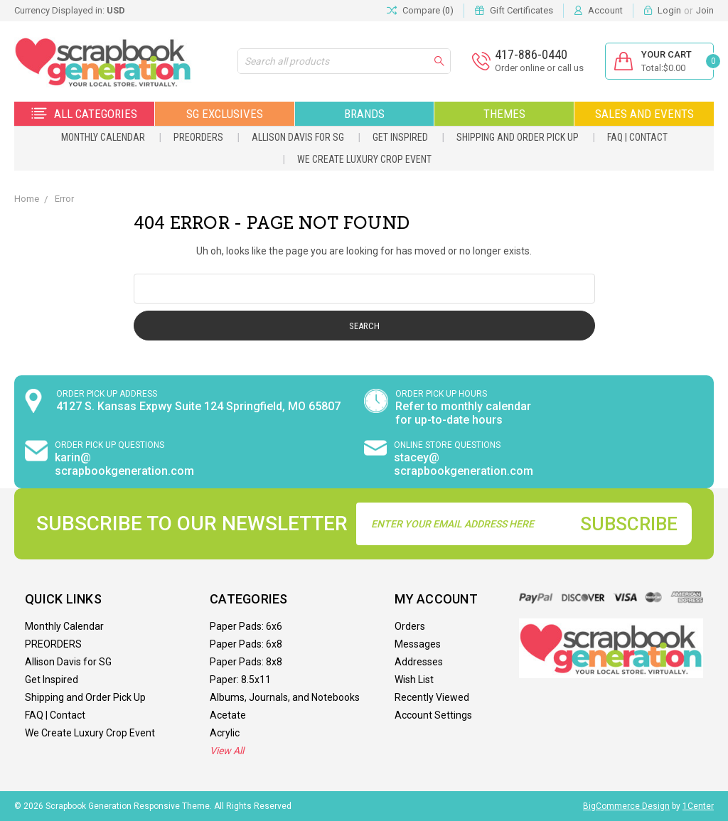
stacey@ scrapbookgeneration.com (463, 464)
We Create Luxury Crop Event (364, 159)
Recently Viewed (432, 697)
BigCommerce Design (626, 806)
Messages (418, 644)
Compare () (420, 11)
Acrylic (225, 733)
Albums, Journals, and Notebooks (285, 697)
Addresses (419, 661)
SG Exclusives (224, 114)
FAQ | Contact (637, 137)
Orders (410, 626)
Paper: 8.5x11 (240, 679)
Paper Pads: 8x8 (246, 661)
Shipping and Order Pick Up (517, 137)
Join (705, 10)
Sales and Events (644, 114)
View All (227, 750)
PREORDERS (198, 137)
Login (669, 10)
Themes (504, 114)
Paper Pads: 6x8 (246, 644)
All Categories (84, 114)
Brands (364, 114)
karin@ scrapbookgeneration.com (124, 464)
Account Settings (433, 715)
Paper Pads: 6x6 (246, 626)
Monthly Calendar (103, 137)
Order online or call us (539, 68)
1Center (698, 806)
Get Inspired (400, 137)
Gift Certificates (521, 10)
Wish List (414, 679)
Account (605, 10)
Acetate (228, 715)
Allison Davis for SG (298, 137)
